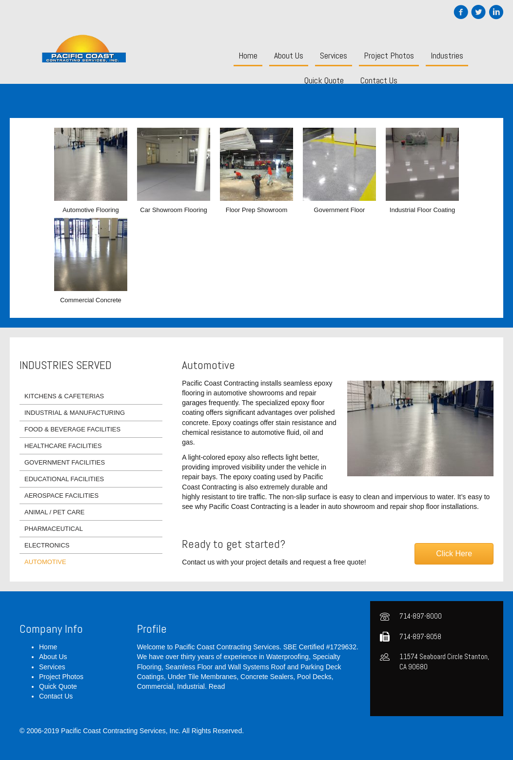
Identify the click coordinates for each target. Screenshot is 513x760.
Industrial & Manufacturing (74, 412)
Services (52, 667)
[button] (453, 554)
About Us (53, 657)
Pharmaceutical (53, 528)
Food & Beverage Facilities (72, 429)
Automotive (45, 561)
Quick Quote (58, 686)
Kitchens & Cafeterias (64, 396)
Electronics (46, 545)
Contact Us (56, 696)
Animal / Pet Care (54, 512)
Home (48, 647)
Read (217, 686)
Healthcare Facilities (63, 445)
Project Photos (61, 677)
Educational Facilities (64, 479)
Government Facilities (64, 462)
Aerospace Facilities (61, 495)
